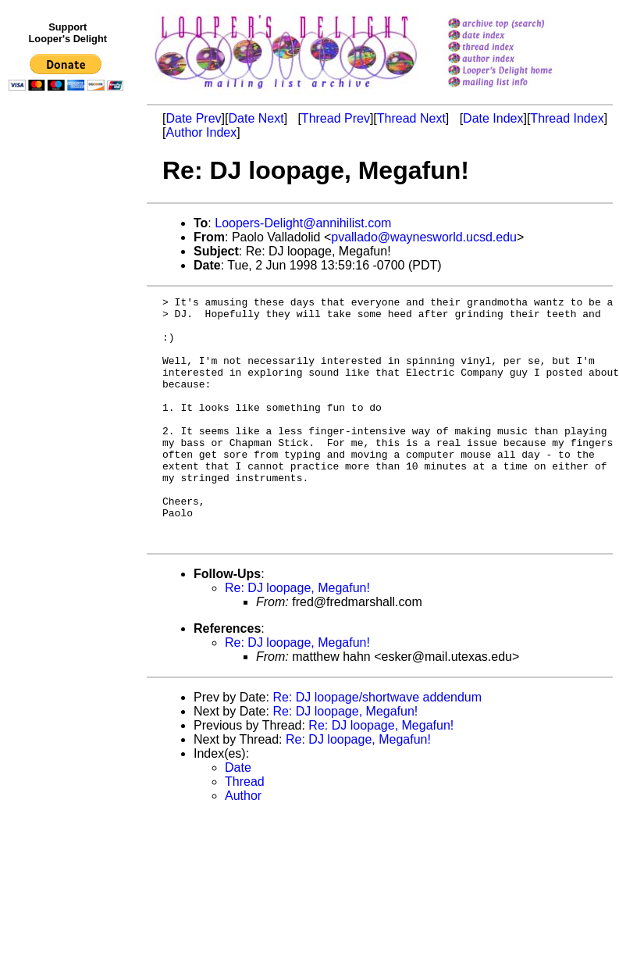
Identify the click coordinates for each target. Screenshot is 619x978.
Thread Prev (335, 118)
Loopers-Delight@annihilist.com (303, 223)
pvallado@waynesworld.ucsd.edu (424, 237)
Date (238, 816)
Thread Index (566, 118)
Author (243, 844)
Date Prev (193, 118)
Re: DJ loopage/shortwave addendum (377, 746)
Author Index (201, 132)
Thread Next (411, 118)
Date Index (493, 118)
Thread (245, 830)
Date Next (255, 118)
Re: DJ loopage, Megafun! (297, 637)
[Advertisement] (68, 419)
